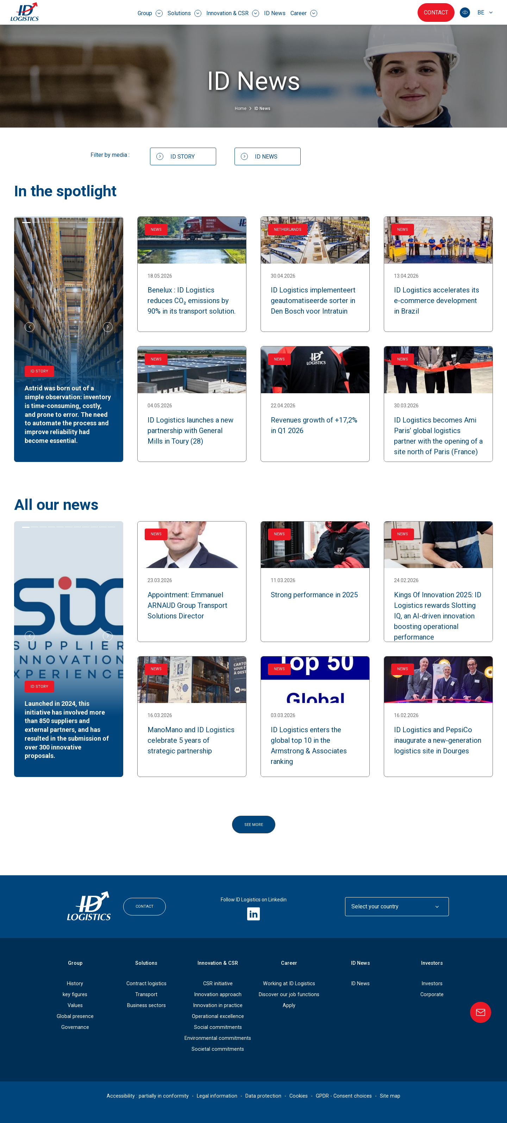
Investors (432, 963)
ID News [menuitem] (275, 13)
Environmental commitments (217, 1038)
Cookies (298, 1096)
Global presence (75, 1016)
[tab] (26, 222)
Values (75, 1005)
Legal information (217, 1096)
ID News (360, 983)
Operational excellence (218, 1016)
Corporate (432, 994)
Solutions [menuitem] (184, 13)
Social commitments (218, 1027)
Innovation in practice (218, 1005)
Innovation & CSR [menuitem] (232, 13)
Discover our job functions (289, 994)
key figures (75, 994)
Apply (289, 1005)
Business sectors (146, 1005)
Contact (436, 12)
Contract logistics (146, 983)
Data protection (263, 1096)
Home (241, 108)
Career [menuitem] (303, 13)
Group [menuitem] (150, 13)
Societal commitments (218, 1049)
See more (253, 824)
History (75, 983)
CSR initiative (218, 983)
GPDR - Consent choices (344, 1096)
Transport (146, 994)
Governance (75, 1027)
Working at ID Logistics (289, 983)
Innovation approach (218, 994)
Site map (390, 1096)
